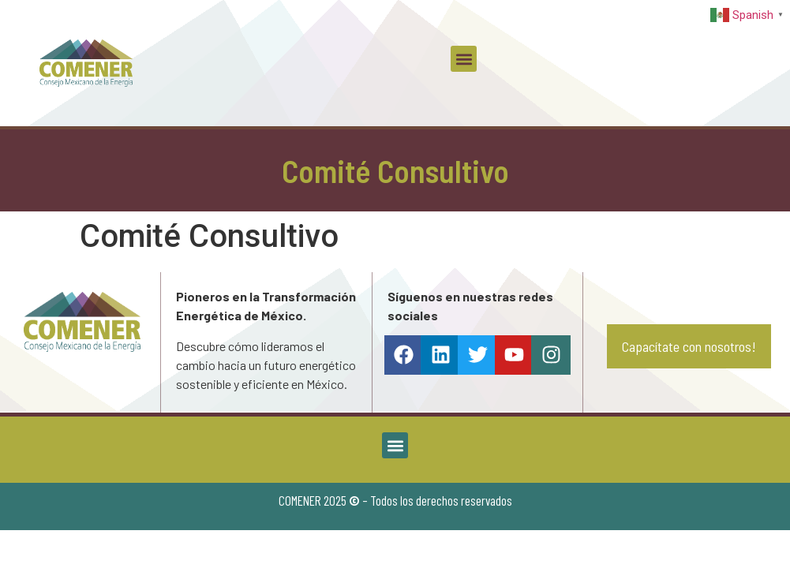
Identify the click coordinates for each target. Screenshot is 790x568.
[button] (464, 59)
